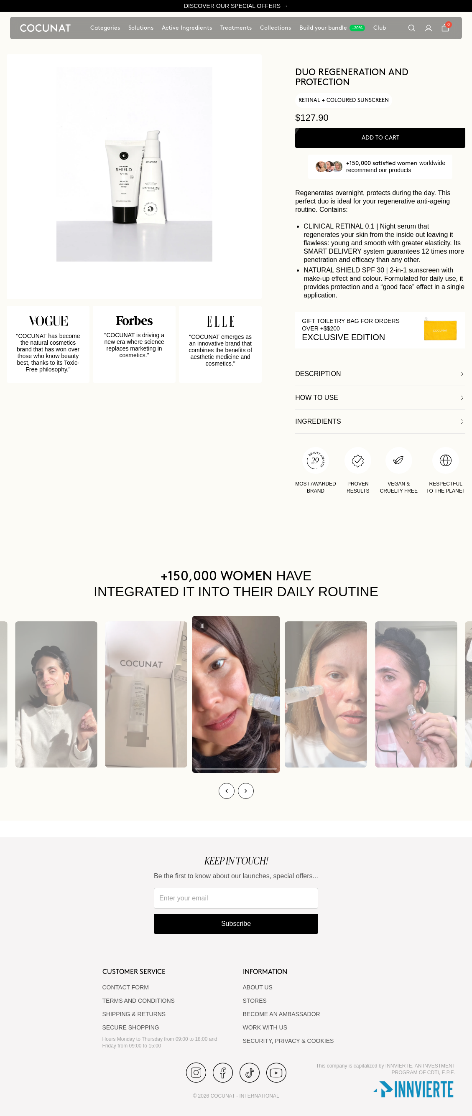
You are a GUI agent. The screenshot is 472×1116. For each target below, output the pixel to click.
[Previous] (227, 791)
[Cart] (445, 28)
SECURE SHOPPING (130, 1027)
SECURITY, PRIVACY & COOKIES (288, 1040)
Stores (255, 1000)
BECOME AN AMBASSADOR (281, 1014)
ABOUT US (258, 987)
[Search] (411, 28)
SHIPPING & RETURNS (134, 1014)
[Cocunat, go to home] (45, 28)
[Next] (246, 791)
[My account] (428, 28)
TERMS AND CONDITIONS (138, 1000)
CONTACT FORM (125, 987)
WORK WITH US (265, 1027)
